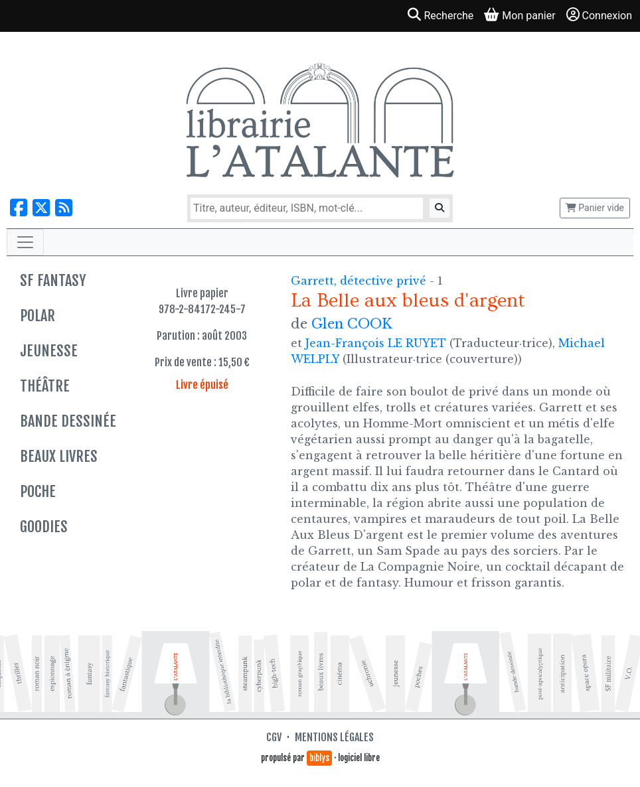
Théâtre (45, 386)
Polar (37, 315)
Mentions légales (334, 737)
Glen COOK (351, 324)
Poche (38, 491)
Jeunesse (49, 351)
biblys (319, 757)
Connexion (599, 15)
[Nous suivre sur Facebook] (18, 208)
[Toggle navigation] (25, 242)
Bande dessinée (68, 421)
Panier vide (595, 207)
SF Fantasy (53, 280)
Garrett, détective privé (360, 280)
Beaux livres (59, 456)
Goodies (44, 527)
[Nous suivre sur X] (41, 208)
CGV (273, 737)
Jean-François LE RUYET (375, 343)
